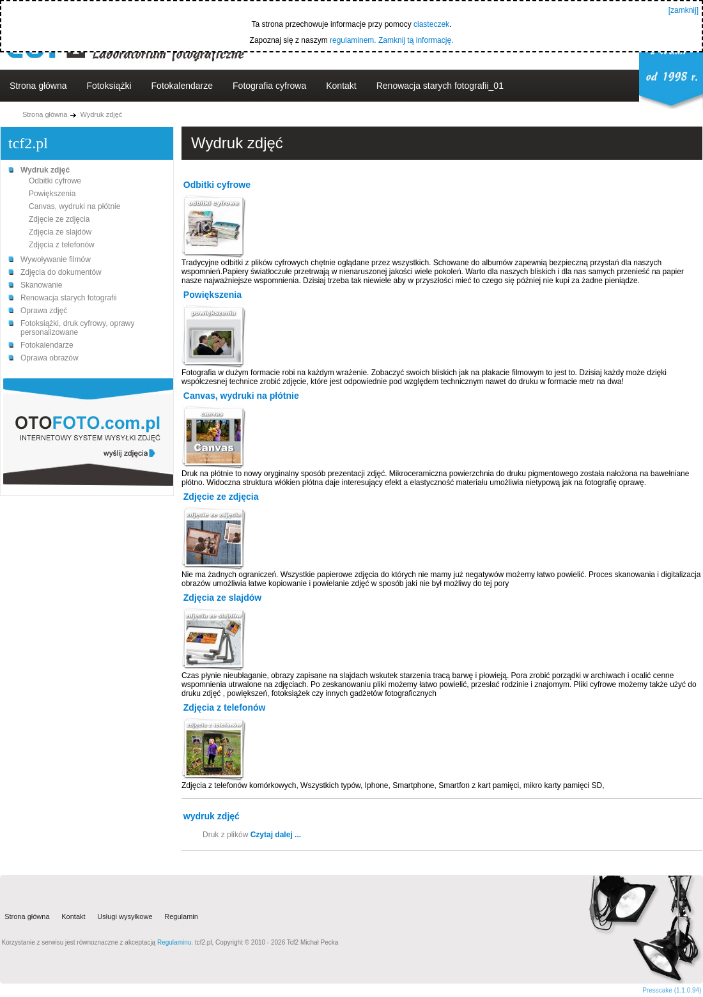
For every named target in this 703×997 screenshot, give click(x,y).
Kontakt (341, 86)
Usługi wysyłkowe (124, 917)
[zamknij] (683, 10)
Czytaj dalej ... (276, 834)
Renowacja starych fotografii (68, 297)
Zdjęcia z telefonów (62, 244)
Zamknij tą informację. (415, 40)
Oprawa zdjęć (43, 310)
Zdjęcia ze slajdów (60, 232)
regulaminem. (353, 40)
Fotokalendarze (182, 86)
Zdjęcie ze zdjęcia (59, 219)
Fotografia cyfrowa (269, 86)
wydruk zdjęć (211, 816)
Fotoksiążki (109, 86)
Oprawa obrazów (49, 357)
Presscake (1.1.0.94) (671, 990)
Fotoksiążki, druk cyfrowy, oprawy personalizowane (77, 328)
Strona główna (38, 86)
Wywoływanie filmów (55, 259)
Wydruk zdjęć (101, 114)
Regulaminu (174, 942)
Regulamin (181, 917)
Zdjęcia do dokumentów (61, 272)
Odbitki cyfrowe (55, 180)
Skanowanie (41, 285)
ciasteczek (431, 24)
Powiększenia (52, 193)
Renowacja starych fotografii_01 (440, 86)
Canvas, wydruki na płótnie (74, 206)
